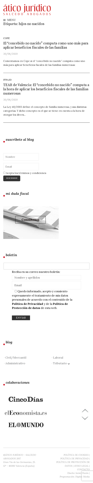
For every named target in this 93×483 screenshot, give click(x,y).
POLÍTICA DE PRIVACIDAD (74, 458)
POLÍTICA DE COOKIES (76, 454)
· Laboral (57, 357)
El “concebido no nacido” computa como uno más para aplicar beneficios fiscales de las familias (45, 45)
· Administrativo (14, 363)
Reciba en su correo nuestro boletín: (36, 272)
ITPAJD (7, 79)
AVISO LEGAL (81, 465)
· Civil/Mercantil (15, 357)
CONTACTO (83, 469)
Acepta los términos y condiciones (24, 173)
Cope (6, 38)
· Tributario (61, 363)
